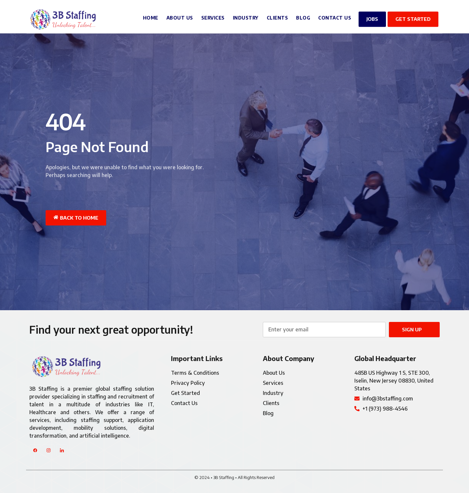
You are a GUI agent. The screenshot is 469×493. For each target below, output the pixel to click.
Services (213, 16)
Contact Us (334, 16)
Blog (303, 16)
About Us (179, 16)
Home (150, 16)
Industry (246, 16)
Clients (277, 16)
